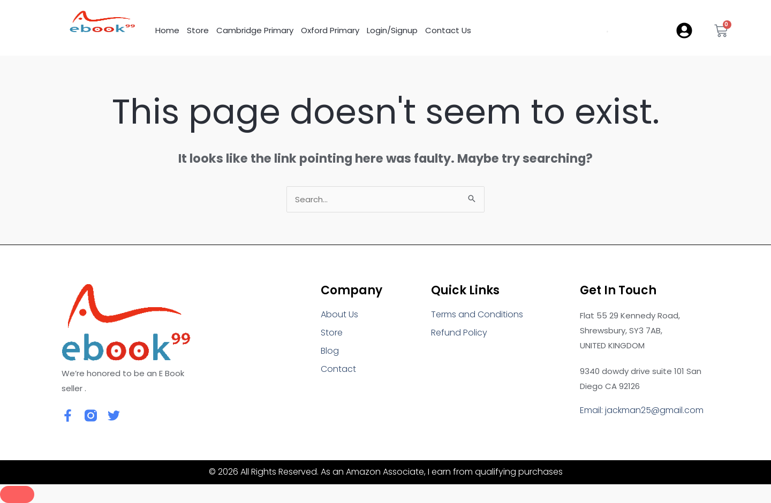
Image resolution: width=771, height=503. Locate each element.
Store (198, 30)
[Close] (17, 494)
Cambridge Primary (254, 30)
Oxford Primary (330, 30)
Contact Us (448, 30)
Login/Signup (392, 30)
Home (167, 30)
